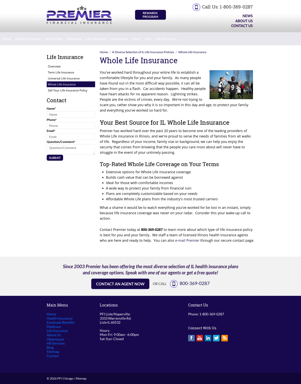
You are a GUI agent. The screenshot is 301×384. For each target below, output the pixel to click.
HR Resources (166, 39)
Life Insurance (96, 39)
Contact (53, 356)
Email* (51, 130)
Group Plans (54, 39)
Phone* (52, 119)
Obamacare (119, 39)
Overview (54, 66)
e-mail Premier (187, 240)
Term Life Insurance (61, 72)
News (248, 16)
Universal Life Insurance (64, 78)
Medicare (74, 39)
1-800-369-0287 (236, 7)
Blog (148, 39)
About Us (244, 21)
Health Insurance (28, 39)
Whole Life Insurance (62, 84)
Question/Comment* (61, 141)
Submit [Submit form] (55, 158)
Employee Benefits (61, 322)
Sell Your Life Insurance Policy (67, 90)
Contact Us (242, 26)
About (136, 39)
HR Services (56, 343)
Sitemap (53, 352)
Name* (51, 108)
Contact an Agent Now (120, 284)
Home (6, 39)
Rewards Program (150, 14)
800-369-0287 (195, 283)
